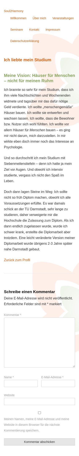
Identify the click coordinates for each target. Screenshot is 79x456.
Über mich (39, 18)
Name (9, 377)
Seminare (16, 29)
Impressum (53, 29)
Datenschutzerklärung (24, 41)
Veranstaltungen (63, 18)
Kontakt (34, 29)
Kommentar (12, 315)
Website (9, 395)
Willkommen (18, 18)
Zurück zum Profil (17, 260)
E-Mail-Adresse (52, 377)
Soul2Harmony (14, 11)
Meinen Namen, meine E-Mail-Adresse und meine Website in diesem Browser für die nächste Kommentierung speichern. (36, 424)
